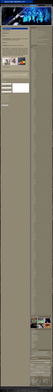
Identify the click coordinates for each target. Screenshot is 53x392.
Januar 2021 (33, 144)
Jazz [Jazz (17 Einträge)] (38, 368)
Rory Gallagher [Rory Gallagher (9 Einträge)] (35, 373)
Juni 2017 (32, 206)
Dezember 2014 (33, 253)
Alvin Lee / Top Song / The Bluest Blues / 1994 (40, 353)
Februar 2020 (33, 161)
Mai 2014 (32, 264)
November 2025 (33, 55)
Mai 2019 (32, 175)
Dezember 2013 (33, 272)
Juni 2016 (32, 225)
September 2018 (33, 183)
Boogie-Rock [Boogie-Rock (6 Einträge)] (37, 362)
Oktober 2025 (33, 57)
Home (2, 5)
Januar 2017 (33, 214)
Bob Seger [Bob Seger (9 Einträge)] (33, 362)
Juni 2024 (32, 82)
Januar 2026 (33, 52)
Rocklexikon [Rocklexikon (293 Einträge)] (39, 372)
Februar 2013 (33, 287)
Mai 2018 (32, 189)
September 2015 (33, 239)
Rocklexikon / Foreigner (7, 28)
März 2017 (32, 211)
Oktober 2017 (33, 200)
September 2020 (33, 150)
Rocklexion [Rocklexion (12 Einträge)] (46, 372)
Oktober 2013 (33, 275)
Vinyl (32, 347)
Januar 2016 (33, 233)
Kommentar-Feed (34, 382)
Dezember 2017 (33, 197)
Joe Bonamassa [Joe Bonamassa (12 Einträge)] (42, 368)
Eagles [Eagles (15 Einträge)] (31, 366)
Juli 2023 (32, 99)
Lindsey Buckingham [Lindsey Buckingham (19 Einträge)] (34, 369)
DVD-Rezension (34, 335)
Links (32, 341)
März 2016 (32, 230)
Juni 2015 (32, 244)
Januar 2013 (33, 289)
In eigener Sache (34, 338)
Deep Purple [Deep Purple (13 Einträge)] (43, 364)
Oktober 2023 (33, 94)
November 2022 (33, 111)
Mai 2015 (32, 245)
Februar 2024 (33, 88)
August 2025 (33, 60)
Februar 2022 (33, 124)
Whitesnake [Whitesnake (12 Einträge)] (44, 375)
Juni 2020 (32, 155)
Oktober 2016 (33, 219)
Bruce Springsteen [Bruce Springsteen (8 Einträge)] (41, 362)
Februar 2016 (33, 231)
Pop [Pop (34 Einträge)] (31, 372)
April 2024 (32, 85)
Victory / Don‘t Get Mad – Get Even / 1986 (37, 40)
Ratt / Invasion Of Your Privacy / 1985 (36, 36)
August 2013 (33, 278)
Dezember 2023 (33, 91)
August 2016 (33, 222)
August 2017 (33, 203)
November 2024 (33, 74)
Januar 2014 (33, 270)
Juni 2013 (32, 281)
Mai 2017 (32, 208)
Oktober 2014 (33, 256)
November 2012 (33, 292)
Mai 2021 (32, 138)
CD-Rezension (33, 332)
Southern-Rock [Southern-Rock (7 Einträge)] (45, 373)
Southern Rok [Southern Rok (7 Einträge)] (49, 373)
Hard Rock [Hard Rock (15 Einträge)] (35, 368)
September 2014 (33, 258)
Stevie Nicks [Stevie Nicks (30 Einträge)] (33, 375)
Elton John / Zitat (33, 42)
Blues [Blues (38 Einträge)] (37, 360)
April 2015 (32, 247)
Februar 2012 (33, 306)
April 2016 (32, 228)
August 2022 (33, 116)
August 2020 (33, 152)
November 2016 (33, 217)
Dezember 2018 (33, 180)
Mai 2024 (32, 83)
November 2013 (33, 273)
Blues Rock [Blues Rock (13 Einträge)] (47, 360)
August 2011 (33, 312)
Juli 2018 (32, 186)
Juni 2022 (32, 119)
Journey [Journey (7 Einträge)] (49, 368)
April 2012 (32, 303)
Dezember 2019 (33, 164)
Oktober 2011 (33, 311)
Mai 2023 (32, 102)
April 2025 (32, 66)
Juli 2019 (32, 172)
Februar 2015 (33, 250)
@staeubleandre (33, 5)
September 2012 (33, 295)
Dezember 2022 (33, 110)
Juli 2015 (32, 242)
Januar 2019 (33, 178)
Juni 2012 (32, 300)
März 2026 (32, 49)
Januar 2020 (33, 163)
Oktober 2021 (33, 130)
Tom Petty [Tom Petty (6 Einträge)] (37, 375)
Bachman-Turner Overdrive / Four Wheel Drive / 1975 (38, 34)
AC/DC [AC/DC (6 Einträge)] (31, 360)
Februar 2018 (33, 194)
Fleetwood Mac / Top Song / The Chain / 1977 (37, 31)
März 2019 (32, 177)
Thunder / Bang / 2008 (34, 37)
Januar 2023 (33, 108)
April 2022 (32, 122)
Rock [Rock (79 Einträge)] (33, 372)
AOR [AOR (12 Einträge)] (33, 360)
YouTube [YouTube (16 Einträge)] (47, 375)
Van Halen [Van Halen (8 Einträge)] (40, 375)
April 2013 (32, 284)
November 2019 (33, 166)
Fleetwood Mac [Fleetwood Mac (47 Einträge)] (40, 366)
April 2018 (32, 191)
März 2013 (32, 286)
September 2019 (33, 169)
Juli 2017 (32, 205)
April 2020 (32, 158)
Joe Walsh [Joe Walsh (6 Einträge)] (46, 368)
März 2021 (32, 141)
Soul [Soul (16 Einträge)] (42, 373)
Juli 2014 (32, 261)
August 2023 (33, 97)
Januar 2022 (33, 125)
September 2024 (33, 77)
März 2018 (32, 192)
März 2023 (32, 105)
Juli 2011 (32, 314)
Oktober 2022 (33, 113)
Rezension (33, 344)
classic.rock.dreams (41, 5)
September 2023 (33, 96)
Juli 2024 (32, 80)
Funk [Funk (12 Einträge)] (46, 366)
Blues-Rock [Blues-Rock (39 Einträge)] (42, 360)
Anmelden (33, 379)
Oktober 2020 (33, 149)
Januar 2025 (33, 71)
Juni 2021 (32, 136)
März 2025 (32, 68)
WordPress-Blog (49, 387)
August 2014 (33, 259)
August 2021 (33, 133)
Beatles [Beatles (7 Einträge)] (35, 360)
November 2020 (33, 147)
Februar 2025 (33, 69)
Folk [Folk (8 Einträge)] (45, 366)
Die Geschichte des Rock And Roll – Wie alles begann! (13, 5)
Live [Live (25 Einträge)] (39, 369)
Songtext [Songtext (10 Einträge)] (39, 373)
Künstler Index (26, 5)
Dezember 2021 (33, 127)
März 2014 (32, 267)
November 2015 (33, 236)
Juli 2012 (32, 298)
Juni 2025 (32, 63)
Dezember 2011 (33, 309)
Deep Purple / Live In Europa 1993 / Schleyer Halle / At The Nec (40, 39)
